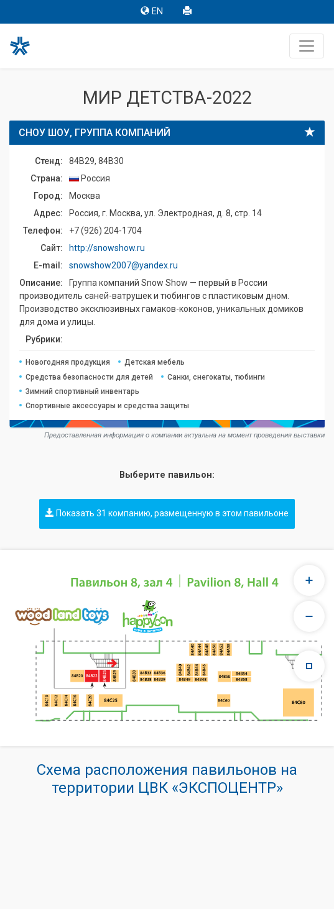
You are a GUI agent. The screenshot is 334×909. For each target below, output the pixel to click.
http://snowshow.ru (107, 248)
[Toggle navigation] (306, 46)
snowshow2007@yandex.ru (123, 265)
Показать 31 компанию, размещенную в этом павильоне (167, 513)
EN (152, 11)
